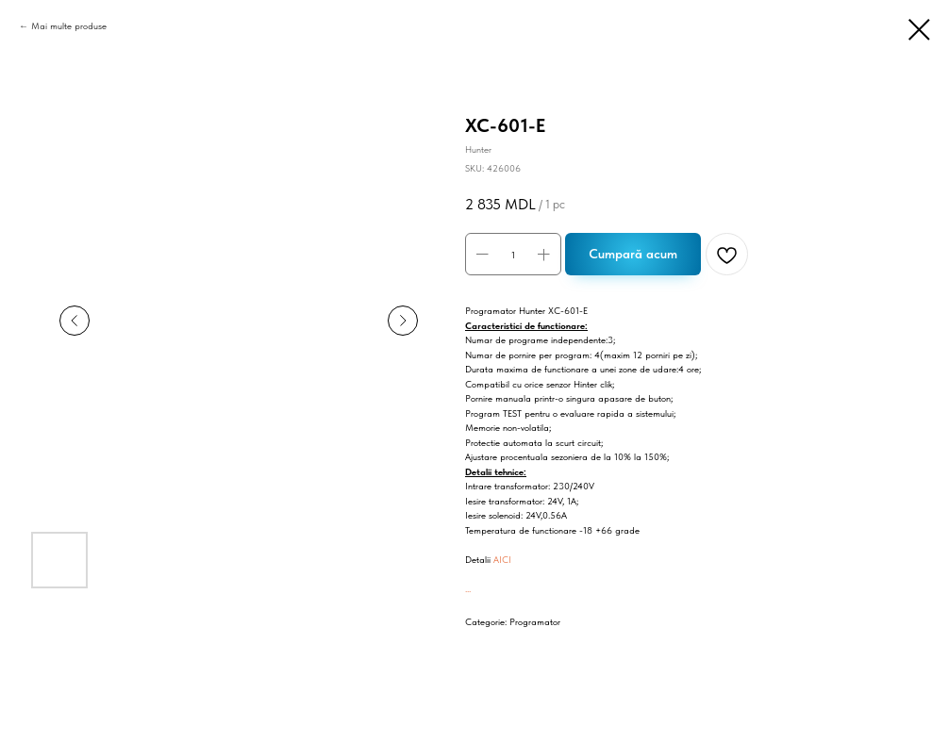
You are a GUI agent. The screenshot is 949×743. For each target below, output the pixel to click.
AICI (502, 559)
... (468, 588)
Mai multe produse (69, 25)
